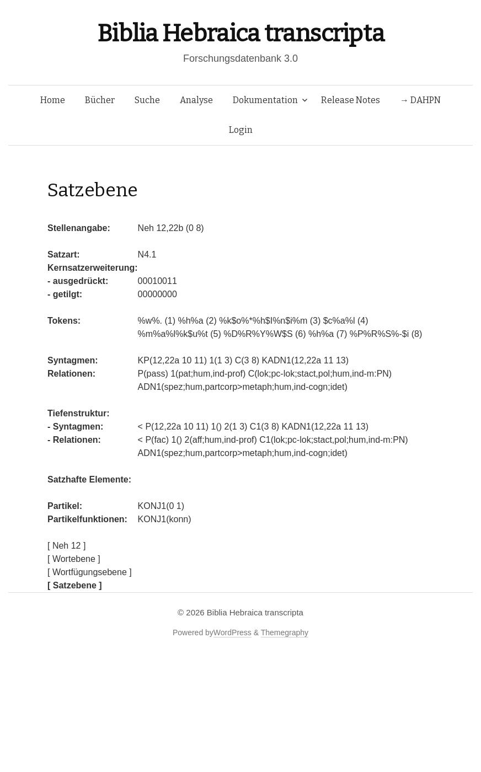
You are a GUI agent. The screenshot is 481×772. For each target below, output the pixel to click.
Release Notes (350, 100)
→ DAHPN (420, 100)
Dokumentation (265, 100)
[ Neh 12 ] (66, 545)
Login (241, 130)
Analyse (196, 100)
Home (52, 100)
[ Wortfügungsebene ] (89, 572)
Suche (147, 100)
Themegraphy (284, 632)
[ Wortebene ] (73, 559)
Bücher (100, 100)
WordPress (232, 632)
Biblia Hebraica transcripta (240, 33)
